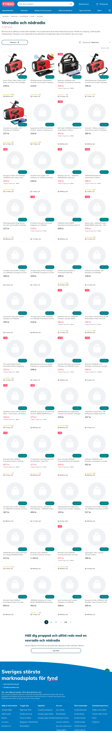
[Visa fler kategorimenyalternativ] (109, 10)
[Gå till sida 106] (84, 622)
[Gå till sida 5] (51, 622)
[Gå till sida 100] (80, 622)
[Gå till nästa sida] (92, 622)
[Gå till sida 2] (36, 622)
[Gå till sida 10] (60, 622)
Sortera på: (86, 42)
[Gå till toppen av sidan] (107, 671)
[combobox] (45, 4)
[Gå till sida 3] (41, 622)
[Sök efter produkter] (71, 4)
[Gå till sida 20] (65, 622)
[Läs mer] (56, 650)
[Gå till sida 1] (32, 622)
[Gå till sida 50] (75, 622)
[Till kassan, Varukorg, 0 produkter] (102, 4)
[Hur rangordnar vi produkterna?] (80, 42)
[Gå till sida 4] (46, 622)
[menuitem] (8, 10)
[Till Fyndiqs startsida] (8, 4)
